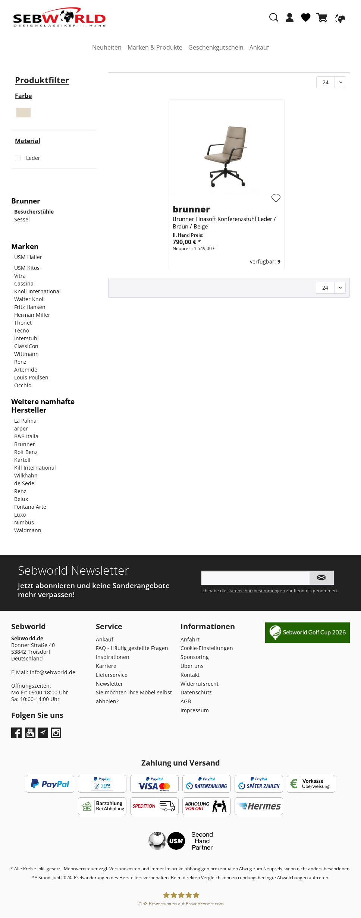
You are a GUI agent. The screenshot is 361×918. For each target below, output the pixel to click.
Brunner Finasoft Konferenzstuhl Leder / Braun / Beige (224, 222)
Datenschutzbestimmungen (256, 590)
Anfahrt (190, 639)
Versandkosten (124, 868)
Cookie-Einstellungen (206, 648)
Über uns (192, 665)
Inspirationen (112, 656)
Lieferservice (112, 674)
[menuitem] (289, 21)
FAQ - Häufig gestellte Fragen (132, 648)
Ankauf (104, 639)
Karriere (106, 665)
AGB (185, 701)
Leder (33, 157)
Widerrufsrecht (199, 683)
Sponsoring (194, 656)
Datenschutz (196, 692)
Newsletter (109, 683)
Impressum (194, 710)
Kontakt (190, 674)
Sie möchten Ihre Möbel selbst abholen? (134, 697)
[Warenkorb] (323, 17)
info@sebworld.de (52, 672)
